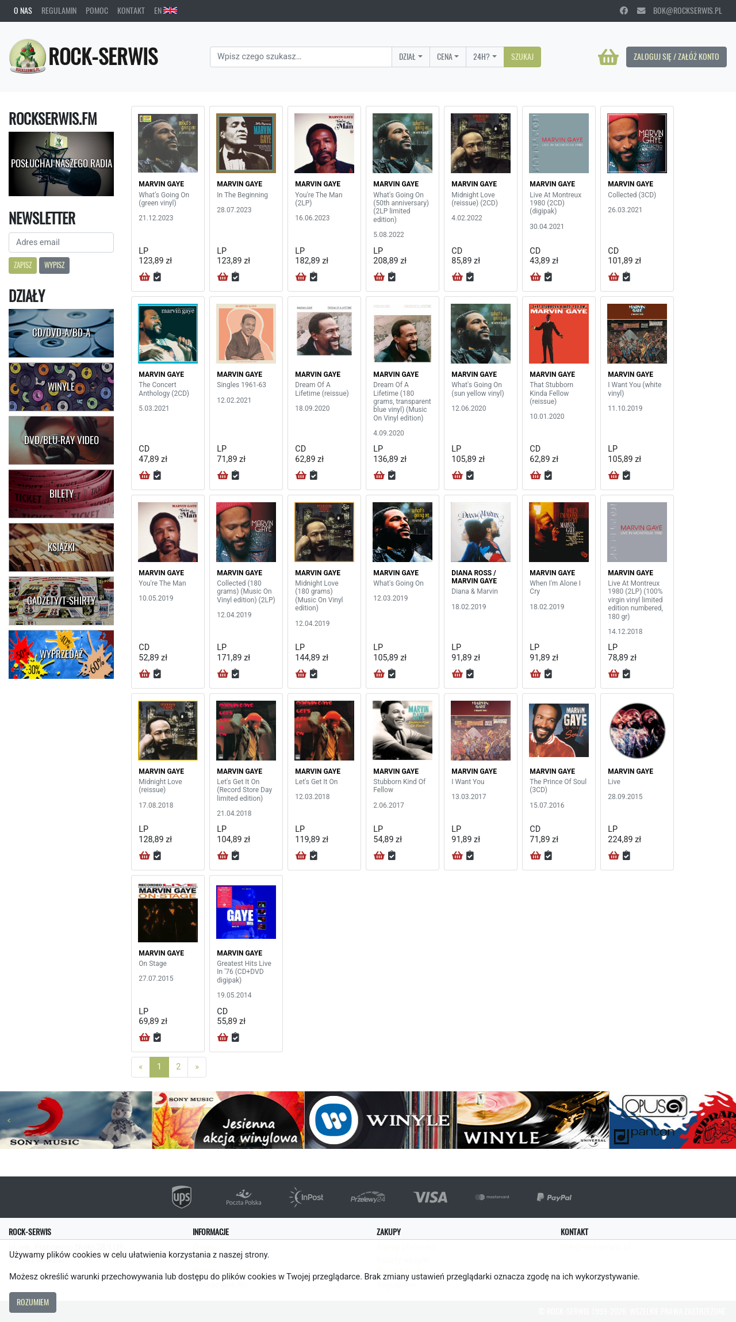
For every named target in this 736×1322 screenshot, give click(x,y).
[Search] (301, 57)
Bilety (61, 493)
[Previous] (140, 1067)
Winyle (61, 386)
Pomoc (97, 10)
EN (165, 10)
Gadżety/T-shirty (61, 600)
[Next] (196, 1067)
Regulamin (58, 10)
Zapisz (23, 265)
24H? (481, 56)
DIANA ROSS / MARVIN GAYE (474, 577)
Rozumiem (33, 1302)
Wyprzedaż (61, 654)
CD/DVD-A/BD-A (61, 332)
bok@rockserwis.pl (679, 10)
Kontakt (131, 10)
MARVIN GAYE (161, 184)
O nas (23, 10)
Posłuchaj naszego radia (61, 163)
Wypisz (54, 265)
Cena (445, 56)
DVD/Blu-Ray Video (61, 440)
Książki (61, 547)
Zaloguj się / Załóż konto (676, 56)
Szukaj (522, 56)
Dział (407, 56)
